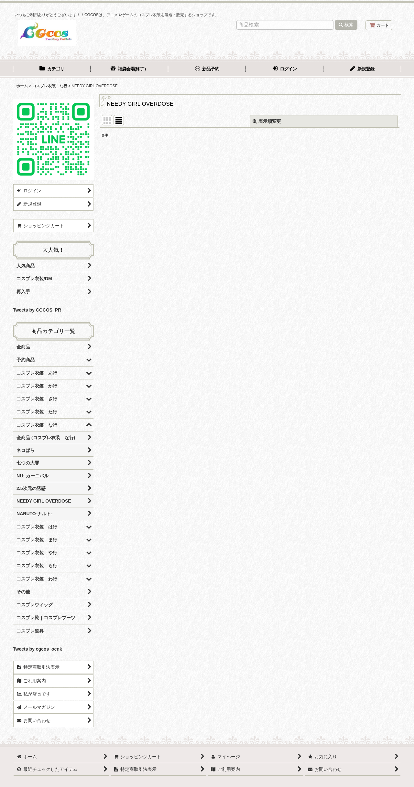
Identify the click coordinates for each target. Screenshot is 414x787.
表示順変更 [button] (267, 121)
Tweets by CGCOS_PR (37, 310)
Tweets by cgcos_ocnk (37, 649)
